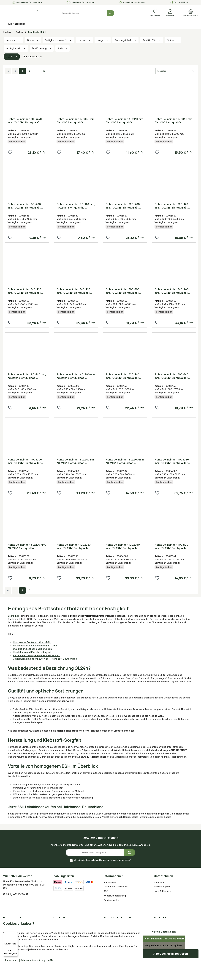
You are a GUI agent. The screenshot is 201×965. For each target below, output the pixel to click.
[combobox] (89, 13)
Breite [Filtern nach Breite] (33, 40)
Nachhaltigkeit (162, 886)
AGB (106, 891)
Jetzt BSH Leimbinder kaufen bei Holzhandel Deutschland (45, 658)
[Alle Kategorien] (16, 24)
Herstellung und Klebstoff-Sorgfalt (32, 652)
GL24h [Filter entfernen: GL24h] (11, 56)
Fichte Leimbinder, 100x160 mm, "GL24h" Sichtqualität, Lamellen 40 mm (171, 376)
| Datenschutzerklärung (32, 960)
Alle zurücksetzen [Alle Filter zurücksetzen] (32, 56)
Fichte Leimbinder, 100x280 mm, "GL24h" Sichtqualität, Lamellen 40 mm (172, 461)
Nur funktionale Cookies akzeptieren (165, 938)
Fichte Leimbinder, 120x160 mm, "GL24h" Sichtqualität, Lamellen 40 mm (122, 376)
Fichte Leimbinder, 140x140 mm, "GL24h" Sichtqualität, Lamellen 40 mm (24, 291)
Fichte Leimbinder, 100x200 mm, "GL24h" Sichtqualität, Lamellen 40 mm (25, 461)
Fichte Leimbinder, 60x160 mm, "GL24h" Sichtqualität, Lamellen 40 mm (125, 120)
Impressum (110, 882)
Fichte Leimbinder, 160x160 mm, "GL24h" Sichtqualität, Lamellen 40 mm (73, 291)
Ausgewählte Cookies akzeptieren (164, 945)
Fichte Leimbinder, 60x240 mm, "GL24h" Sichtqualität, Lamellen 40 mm (76, 461)
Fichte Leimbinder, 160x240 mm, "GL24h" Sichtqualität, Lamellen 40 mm (172, 291)
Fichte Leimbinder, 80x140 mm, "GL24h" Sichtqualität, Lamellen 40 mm (27, 376)
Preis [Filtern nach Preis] (62, 48)
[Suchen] (128, 13)
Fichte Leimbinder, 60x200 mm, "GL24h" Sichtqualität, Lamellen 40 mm (125, 461)
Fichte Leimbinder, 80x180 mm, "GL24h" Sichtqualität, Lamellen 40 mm (76, 120)
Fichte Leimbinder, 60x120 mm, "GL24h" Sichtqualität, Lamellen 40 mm (27, 546)
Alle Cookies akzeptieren (170, 953)
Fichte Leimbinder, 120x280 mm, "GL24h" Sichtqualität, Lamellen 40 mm (123, 546)
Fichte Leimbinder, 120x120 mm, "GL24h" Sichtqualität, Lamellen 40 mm (171, 206)
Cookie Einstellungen (164, 931)
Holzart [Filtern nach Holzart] (84, 40)
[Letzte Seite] (44, 71)
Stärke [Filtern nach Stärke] (173, 40)
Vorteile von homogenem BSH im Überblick (36, 655)
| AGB (50, 960)
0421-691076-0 (181, 2)
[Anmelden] (170, 13)
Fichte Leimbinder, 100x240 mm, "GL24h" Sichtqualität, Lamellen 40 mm (25, 120)
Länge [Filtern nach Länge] (103, 40)
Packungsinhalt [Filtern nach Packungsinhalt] (125, 40)
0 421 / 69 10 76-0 (15, 894)
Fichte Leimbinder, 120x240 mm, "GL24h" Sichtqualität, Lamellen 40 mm (74, 546)
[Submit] (129, 852)
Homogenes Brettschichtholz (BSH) (32, 642)
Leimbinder (14, 615)
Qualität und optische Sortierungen (32, 649)
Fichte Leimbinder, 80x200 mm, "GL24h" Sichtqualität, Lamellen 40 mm (24, 206)
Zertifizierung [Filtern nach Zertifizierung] (42, 48)
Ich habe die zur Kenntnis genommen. (102, 860)
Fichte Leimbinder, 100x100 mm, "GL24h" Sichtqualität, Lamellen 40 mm (122, 291)
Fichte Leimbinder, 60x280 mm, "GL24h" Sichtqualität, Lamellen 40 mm (76, 376)
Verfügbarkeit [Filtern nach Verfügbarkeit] (16, 48)
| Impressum (11, 960)
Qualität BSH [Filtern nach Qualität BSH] (151, 40)
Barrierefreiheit (112, 900)
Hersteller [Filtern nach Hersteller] (13, 40)
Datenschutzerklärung (96, 860)
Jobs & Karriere (162, 891)
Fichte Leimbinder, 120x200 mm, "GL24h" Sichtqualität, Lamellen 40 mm (123, 206)
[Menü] (16, 934)
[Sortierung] (175, 71)
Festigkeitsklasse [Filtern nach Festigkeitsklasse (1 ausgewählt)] (58, 40)
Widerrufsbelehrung (115, 895)
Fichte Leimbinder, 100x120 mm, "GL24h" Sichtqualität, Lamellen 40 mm (171, 546)
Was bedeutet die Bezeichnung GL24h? (35, 645)
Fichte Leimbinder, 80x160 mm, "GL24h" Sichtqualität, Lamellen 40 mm (174, 120)
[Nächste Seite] (37, 71)
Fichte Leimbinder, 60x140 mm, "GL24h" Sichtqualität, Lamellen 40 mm (76, 206)
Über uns (159, 882)
